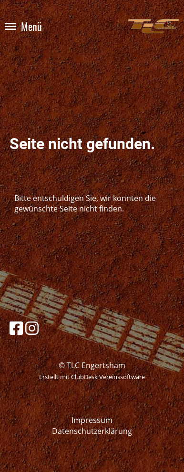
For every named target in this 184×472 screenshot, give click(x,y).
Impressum (92, 420)
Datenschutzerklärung (92, 431)
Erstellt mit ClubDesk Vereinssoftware (92, 376)
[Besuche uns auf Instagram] (32, 328)
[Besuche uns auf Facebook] (16, 328)
